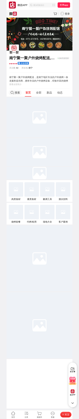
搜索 (15, 92)
